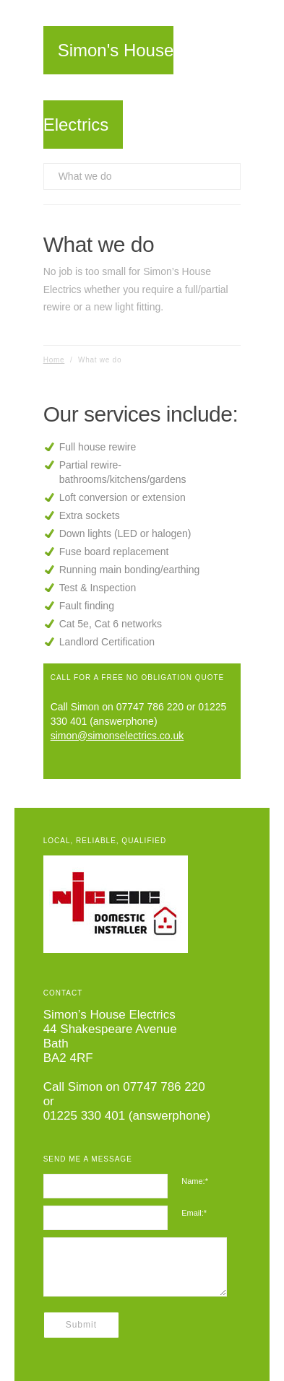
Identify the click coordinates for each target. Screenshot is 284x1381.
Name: (194, 1181)
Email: (194, 1212)
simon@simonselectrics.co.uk (117, 735)
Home (54, 360)
